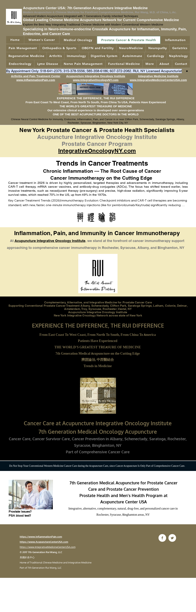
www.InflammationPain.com (35, 80)
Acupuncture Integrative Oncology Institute (50, 241)
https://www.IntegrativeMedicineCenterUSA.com (47, 546)
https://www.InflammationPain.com (41, 536)
